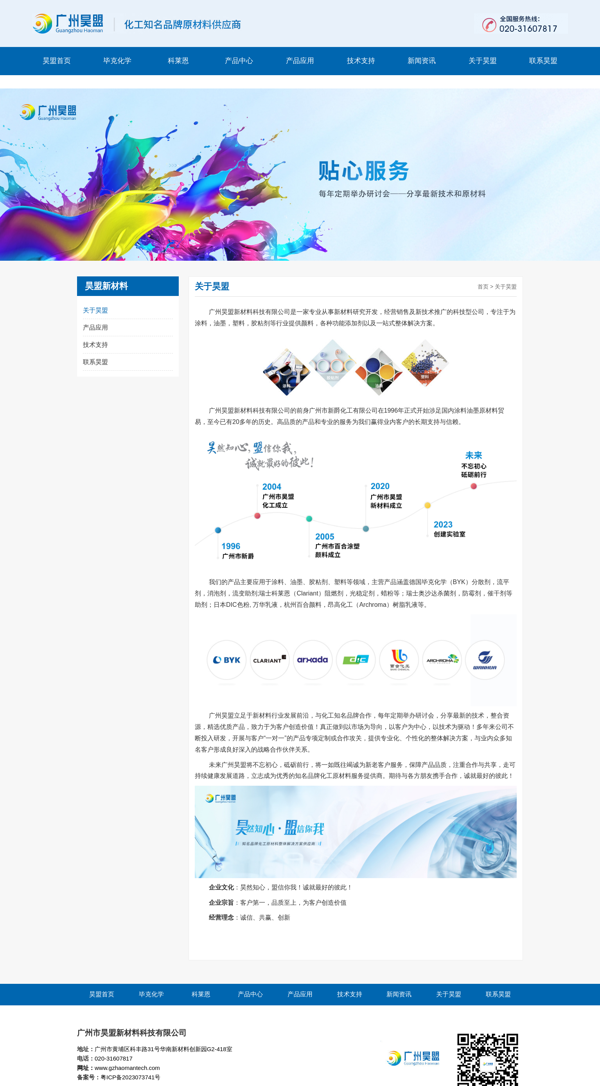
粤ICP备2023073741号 (130, 1064)
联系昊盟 (543, 61)
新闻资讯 (422, 61)
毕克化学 (117, 61)
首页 (483, 273)
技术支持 (361, 61)
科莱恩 (178, 61)
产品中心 (239, 61)
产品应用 (300, 61)
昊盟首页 (57, 61)
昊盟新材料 (106, 273)
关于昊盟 (483, 61)
